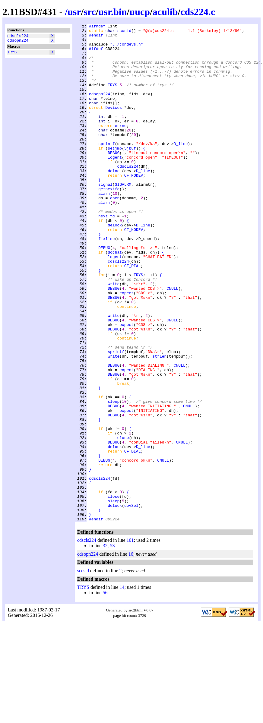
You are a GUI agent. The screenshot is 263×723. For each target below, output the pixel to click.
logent (115, 184)
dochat (115, 298)
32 (105, 645)
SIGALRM (123, 216)
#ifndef (97, 27)
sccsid (124, 32)
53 (112, 645)
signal (105, 216)
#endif (96, 37)
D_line (181, 168)
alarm (104, 227)
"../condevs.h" (126, 48)
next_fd (106, 254)
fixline (106, 282)
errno (121, 146)
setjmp (115, 173)
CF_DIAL (132, 314)
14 (121, 686)
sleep (113, 477)
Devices (113, 124)
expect (126, 347)
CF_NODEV (133, 206)
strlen (159, 423)
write (113, 336)
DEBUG (113, 179)
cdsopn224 (17, 42)
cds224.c (197, 11)
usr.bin (113, 11)
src (90, 11)
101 (130, 639)
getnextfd (108, 222)
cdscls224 (17, 36)
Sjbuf (130, 173)
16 (130, 653)
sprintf (106, 168)
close (123, 520)
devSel (131, 602)
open (114, 233)
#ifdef (96, 54)
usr (74, 11)
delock (115, 200)
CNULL (172, 341)
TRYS (12, 54)
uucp (139, 11)
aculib (165, 11)
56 (105, 692)
